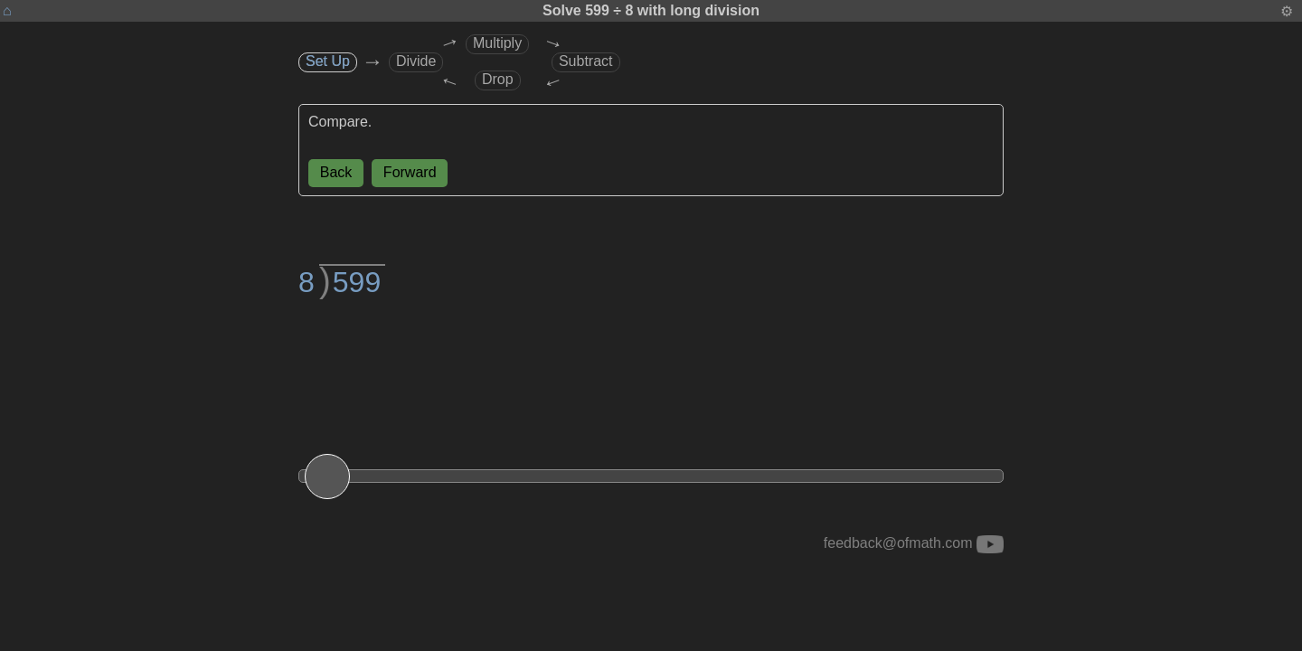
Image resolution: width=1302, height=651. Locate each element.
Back (336, 172)
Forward (410, 172)
